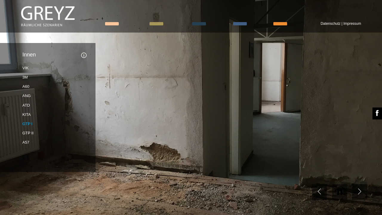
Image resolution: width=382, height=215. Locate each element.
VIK (25, 68)
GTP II (27, 133)
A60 (25, 86)
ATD (26, 105)
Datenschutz (331, 24)
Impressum (352, 24)
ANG (26, 95)
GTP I (27, 124)
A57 (25, 142)
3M (25, 77)
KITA (26, 114)
